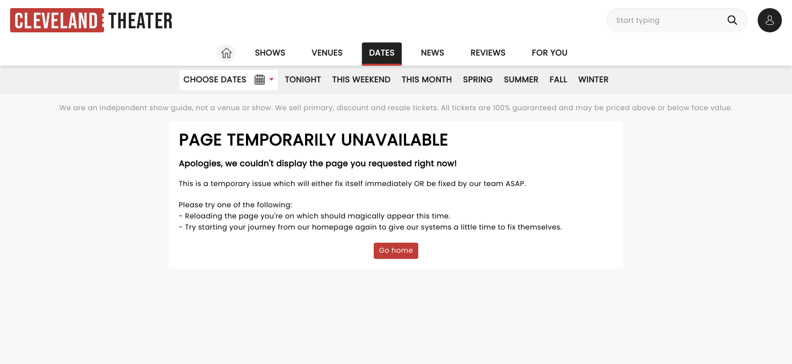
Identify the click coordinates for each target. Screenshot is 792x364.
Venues (327, 53)
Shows (270, 53)
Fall (558, 79)
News (432, 53)
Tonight (303, 79)
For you (550, 53)
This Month (427, 79)
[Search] (734, 20)
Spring (478, 79)
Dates (381, 53)
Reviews (488, 53)
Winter (593, 79)
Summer (521, 79)
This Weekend (361, 79)
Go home (396, 250)
